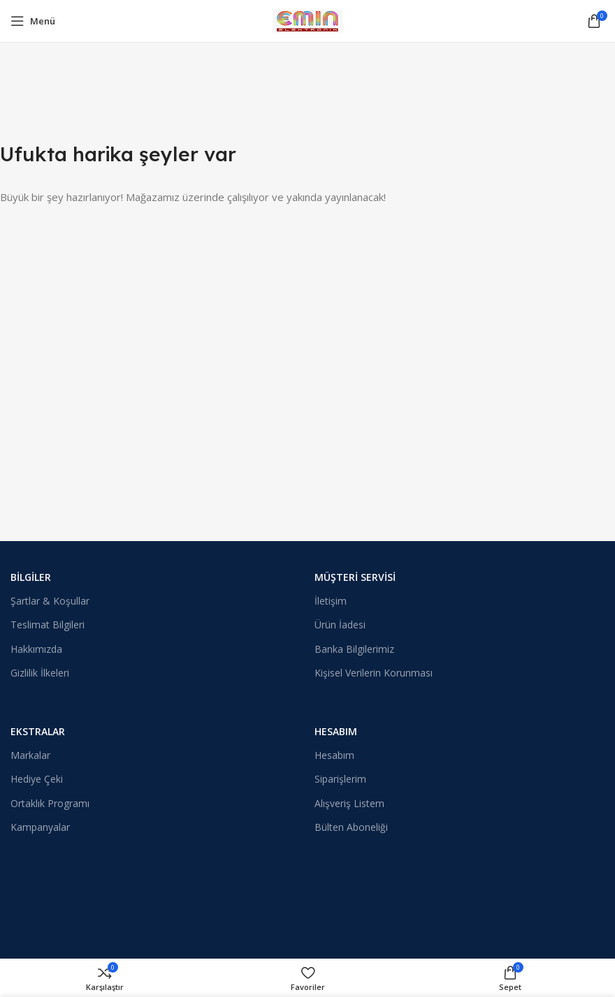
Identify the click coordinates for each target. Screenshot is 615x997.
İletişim (330, 600)
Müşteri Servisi (355, 577)
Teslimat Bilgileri (47, 624)
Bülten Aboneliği (351, 827)
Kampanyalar (40, 827)
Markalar (30, 755)
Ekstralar (37, 731)
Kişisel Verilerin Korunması (373, 672)
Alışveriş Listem (349, 803)
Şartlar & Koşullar (49, 600)
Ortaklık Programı (49, 803)
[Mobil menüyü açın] (32, 21)
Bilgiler (30, 577)
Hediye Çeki (36, 778)
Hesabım (335, 731)
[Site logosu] (307, 20)
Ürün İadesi (340, 624)
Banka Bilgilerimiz (354, 649)
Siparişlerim (340, 778)
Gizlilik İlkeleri (39, 672)
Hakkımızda (36, 649)
